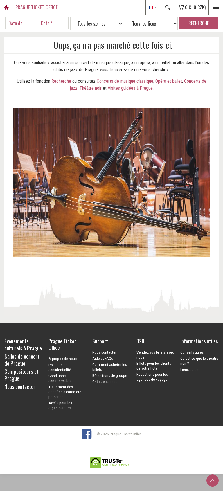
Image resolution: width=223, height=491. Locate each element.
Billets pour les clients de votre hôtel (153, 366)
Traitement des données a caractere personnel (64, 391)
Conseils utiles (192, 352)
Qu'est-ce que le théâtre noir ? (199, 361)
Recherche (61, 81)
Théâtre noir (91, 88)
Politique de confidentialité (59, 367)
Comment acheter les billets (109, 367)
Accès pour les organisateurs (60, 405)
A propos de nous (62, 358)
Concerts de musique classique (125, 81)
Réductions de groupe (109, 375)
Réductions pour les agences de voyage (152, 377)
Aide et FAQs (102, 358)
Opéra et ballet (168, 81)
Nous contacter (104, 352)
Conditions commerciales (59, 378)
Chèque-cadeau (105, 381)
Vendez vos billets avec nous (155, 354)
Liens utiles (189, 369)
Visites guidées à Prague (130, 88)
